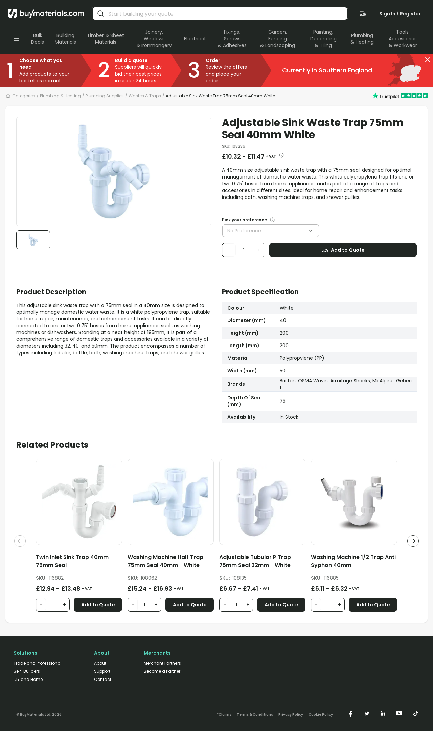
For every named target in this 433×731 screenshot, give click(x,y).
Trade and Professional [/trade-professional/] (38, 663)
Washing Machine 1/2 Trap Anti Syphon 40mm (353, 561)
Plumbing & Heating (60, 96)
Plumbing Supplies (105, 96)
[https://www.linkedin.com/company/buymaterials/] (383, 713)
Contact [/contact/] (102, 679)
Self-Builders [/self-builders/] (27, 671)
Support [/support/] (102, 671)
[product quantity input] (243, 250)
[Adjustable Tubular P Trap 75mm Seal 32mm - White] (262, 562)
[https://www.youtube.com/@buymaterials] (399, 713)
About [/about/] (100, 663)
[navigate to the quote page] (362, 13)
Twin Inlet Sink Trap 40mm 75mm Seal (72, 561)
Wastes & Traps (145, 96)
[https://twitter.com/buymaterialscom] (367, 713)
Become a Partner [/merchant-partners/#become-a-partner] (162, 671)
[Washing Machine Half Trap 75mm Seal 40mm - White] (171, 562)
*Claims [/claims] (224, 714)
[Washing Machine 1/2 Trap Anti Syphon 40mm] (354, 562)
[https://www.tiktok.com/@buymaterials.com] (415, 713)
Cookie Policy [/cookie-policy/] (321, 714)
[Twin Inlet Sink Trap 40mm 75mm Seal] (79, 562)
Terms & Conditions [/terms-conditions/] (255, 714)
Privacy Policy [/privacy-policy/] (290, 714)
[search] (101, 13)
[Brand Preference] (271, 220)
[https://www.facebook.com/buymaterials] (350, 713)
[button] (427, 59)
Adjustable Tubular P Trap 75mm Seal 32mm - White (255, 561)
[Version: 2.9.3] (39, 713)
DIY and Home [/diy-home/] (28, 679)
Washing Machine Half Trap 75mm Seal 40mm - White (165, 561)
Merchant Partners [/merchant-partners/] (162, 663)
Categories (23, 96)
